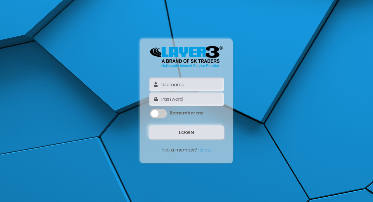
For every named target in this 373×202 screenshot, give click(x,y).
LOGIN (186, 132)
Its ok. (204, 150)
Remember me (187, 113)
